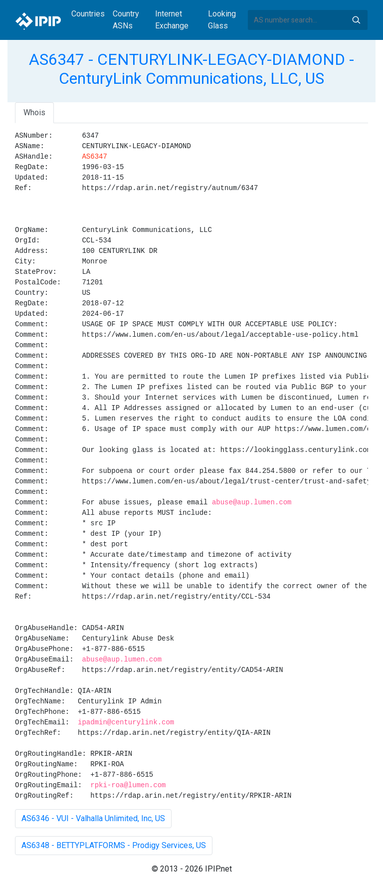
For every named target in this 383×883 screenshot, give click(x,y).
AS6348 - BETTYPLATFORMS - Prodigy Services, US (113, 845)
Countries (88, 13)
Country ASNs (126, 19)
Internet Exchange (172, 19)
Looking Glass (222, 19)
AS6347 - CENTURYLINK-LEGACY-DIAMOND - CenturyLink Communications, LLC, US (191, 69)
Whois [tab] (34, 112)
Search (356, 19)
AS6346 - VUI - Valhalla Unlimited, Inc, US (93, 818)
